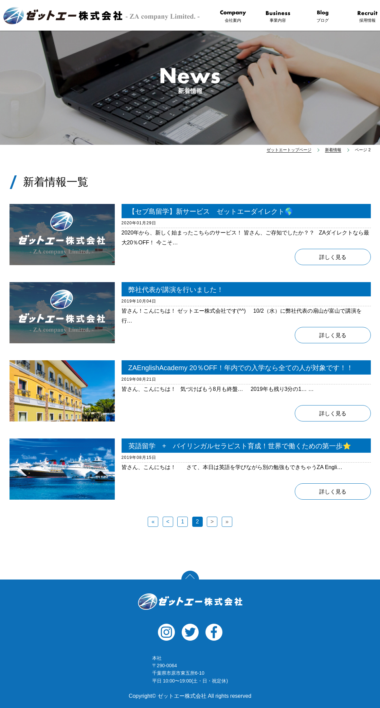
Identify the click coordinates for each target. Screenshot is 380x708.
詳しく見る (332, 257)
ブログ (322, 16)
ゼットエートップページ (289, 150)
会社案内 (233, 16)
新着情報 (333, 150)
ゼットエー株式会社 (190, 601)
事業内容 (277, 16)
